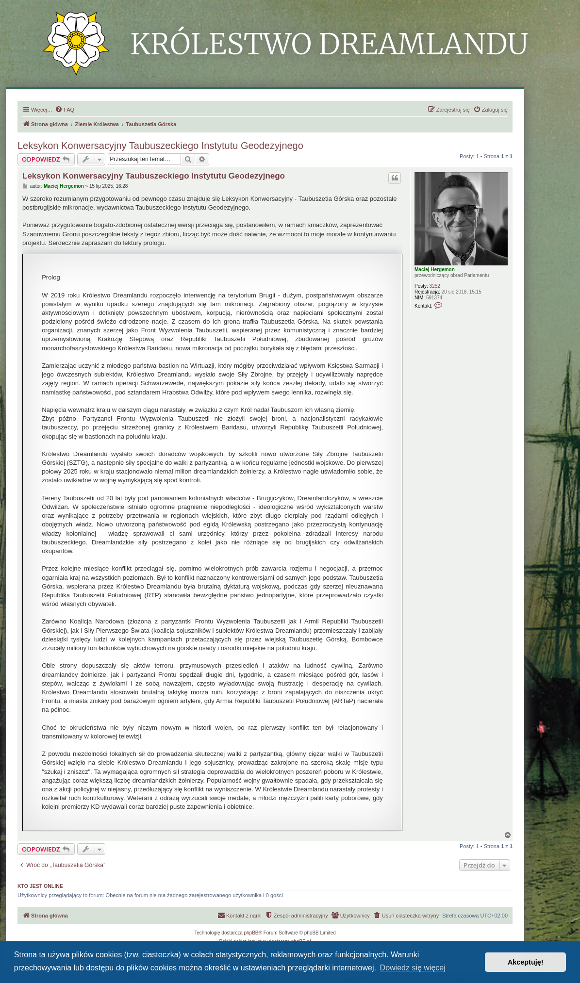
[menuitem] (64, 109)
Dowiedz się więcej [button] (413, 968)
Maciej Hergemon (434, 269)
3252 (435, 286)
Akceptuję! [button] (526, 962)
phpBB (251, 932)
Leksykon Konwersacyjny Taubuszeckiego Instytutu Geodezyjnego (160, 145)
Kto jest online (40, 886)
